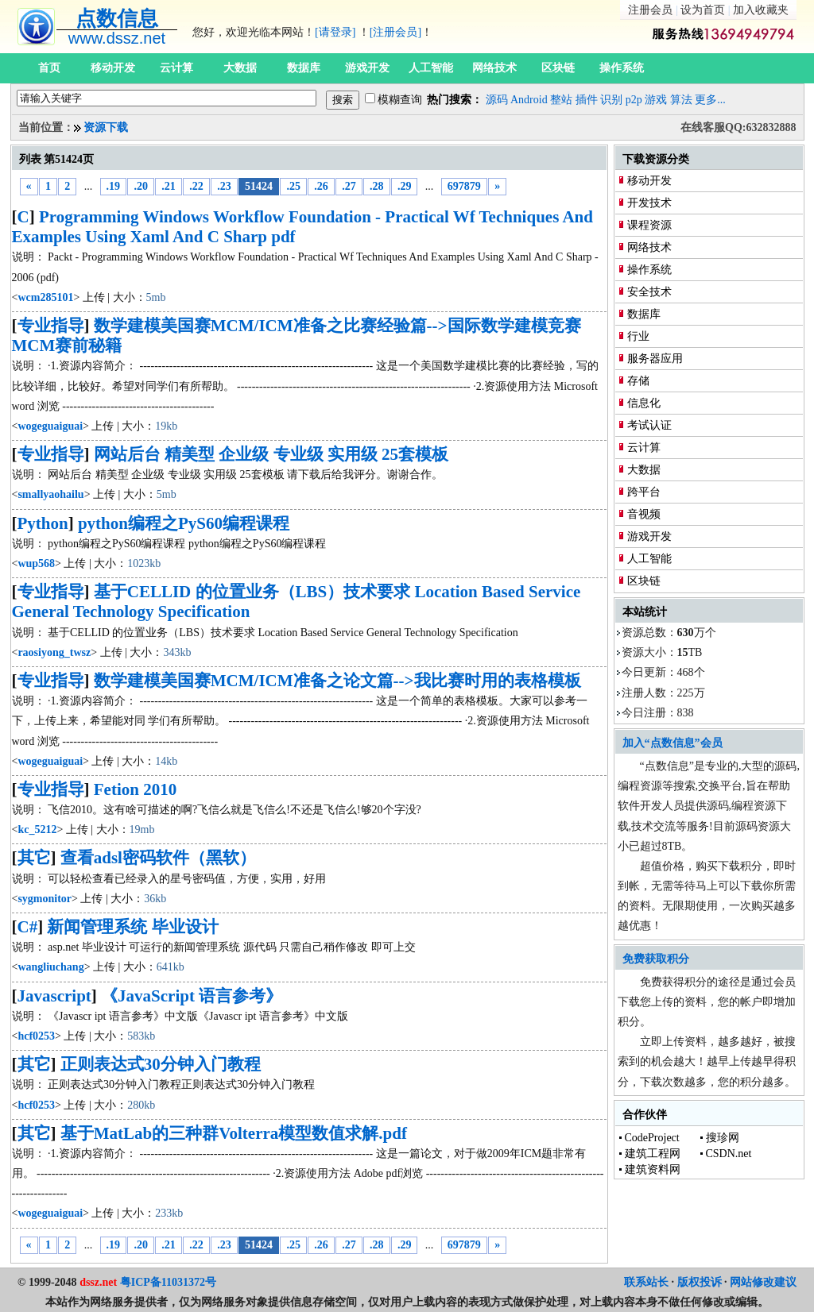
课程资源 (649, 225)
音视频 (644, 514)
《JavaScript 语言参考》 (191, 995)
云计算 (176, 68)
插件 (587, 100)
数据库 (303, 68)
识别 (611, 100)
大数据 (240, 68)
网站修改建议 (763, 1282)
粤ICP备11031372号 (168, 1282)
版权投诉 (699, 1282)
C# (27, 926)
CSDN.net (729, 1154)
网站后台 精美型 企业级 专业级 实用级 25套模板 (271, 454)
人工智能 (431, 68)
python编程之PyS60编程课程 (183, 523)
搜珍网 (722, 1138)
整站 (561, 100)
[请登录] (335, 32)
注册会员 (650, 10)
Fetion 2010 (135, 789)
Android (529, 100)
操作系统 (621, 68)
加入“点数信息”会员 (672, 743)
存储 (638, 381)
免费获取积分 (655, 959)
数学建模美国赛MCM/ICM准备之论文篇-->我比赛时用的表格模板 (337, 680)
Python (42, 523)
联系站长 (646, 1282)
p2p (634, 100)
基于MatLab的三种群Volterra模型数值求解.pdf (233, 1133)
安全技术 (649, 292)
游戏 (656, 100)
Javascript (54, 995)
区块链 (558, 68)
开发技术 (649, 203)
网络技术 (494, 68)
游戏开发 (367, 68)
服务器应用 (655, 359)
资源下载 (105, 127)
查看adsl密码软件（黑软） (158, 857)
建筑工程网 (652, 1154)
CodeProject (652, 1138)
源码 (497, 100)
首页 (49, 68)
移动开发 (113, 68)
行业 (638, 336)
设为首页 (702, 10)
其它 (34, 857)
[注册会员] (395, 32)
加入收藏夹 (761, 10)
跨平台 (644, 492)
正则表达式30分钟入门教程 (160, 1064)
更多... (710, 100)
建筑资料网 (652, 1169)
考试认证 (649, 425)
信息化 (644, 403)
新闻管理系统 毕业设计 (132, 926)
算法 (681, 100)
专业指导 (50, 325)
